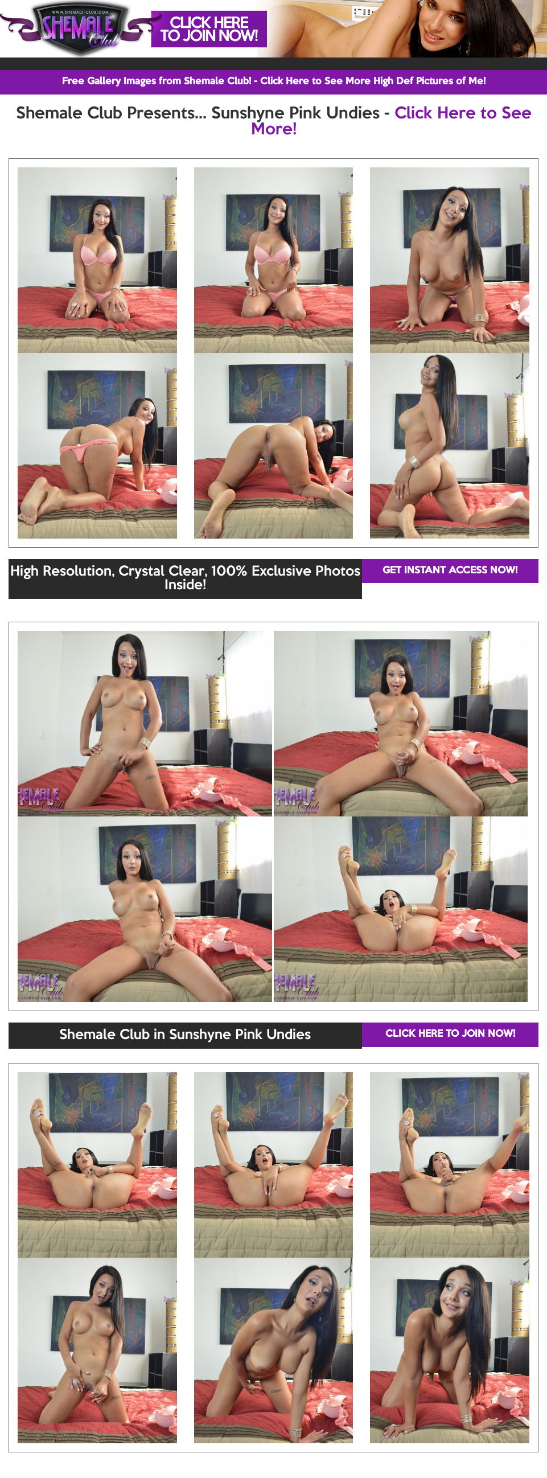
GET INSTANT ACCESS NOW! (450, 570)
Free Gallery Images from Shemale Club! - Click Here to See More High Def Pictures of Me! (274, 81)
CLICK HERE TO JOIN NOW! (450, 1034)
